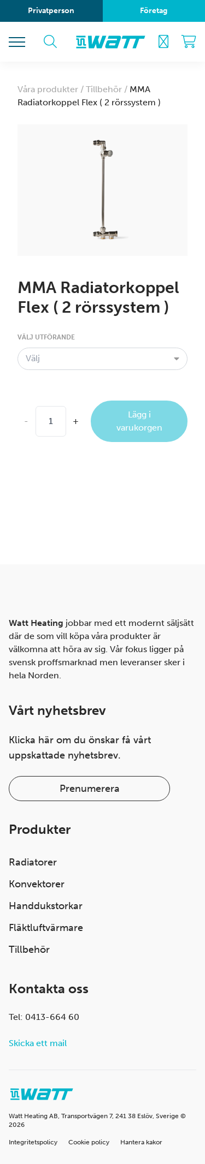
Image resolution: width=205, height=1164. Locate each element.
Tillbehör (29, 950)
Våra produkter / (51, 89)
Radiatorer (33, 862)
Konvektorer (37, 884)
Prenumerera (90, 789)
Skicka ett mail (38, 1043)
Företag (153, 10)
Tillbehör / (108, 89)
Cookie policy (88, 1142)
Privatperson (51, 10)
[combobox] (102, 358)
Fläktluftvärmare (46, 928)
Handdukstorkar (46, 906)
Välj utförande (46, 337)
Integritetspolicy (33, 1142)
